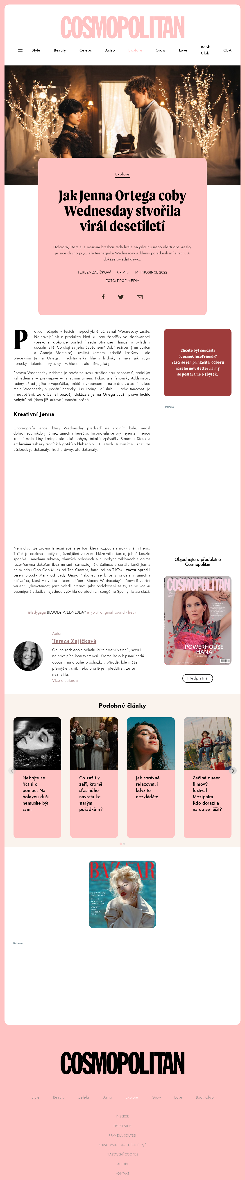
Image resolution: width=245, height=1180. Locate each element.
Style (36, 50)
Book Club (205, 50)
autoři (122, 1164)
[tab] (121, 843)
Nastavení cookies (122, 1154)
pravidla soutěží (122, 1135)
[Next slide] (233, 770)
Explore (135, 50)
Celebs (85, 50)
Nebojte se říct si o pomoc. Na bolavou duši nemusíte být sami (36, 793)
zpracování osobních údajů (123, 1145)
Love (183, 50)
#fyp (91, 612)
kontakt (122, 1173)
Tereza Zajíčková (94, 272)
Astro (110, 50)
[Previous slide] (12, 770)
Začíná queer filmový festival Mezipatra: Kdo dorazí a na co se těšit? (207, 793)
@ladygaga (37, 612)
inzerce (122, 1116)
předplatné (122, 1126)
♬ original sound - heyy (116, 612)
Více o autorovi (65, 680)
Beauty (60, 50)
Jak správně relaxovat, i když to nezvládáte (148, 787)
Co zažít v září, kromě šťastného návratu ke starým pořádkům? (91, 793)
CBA (227, 50)
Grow (160, 50)
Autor (56, 633)
